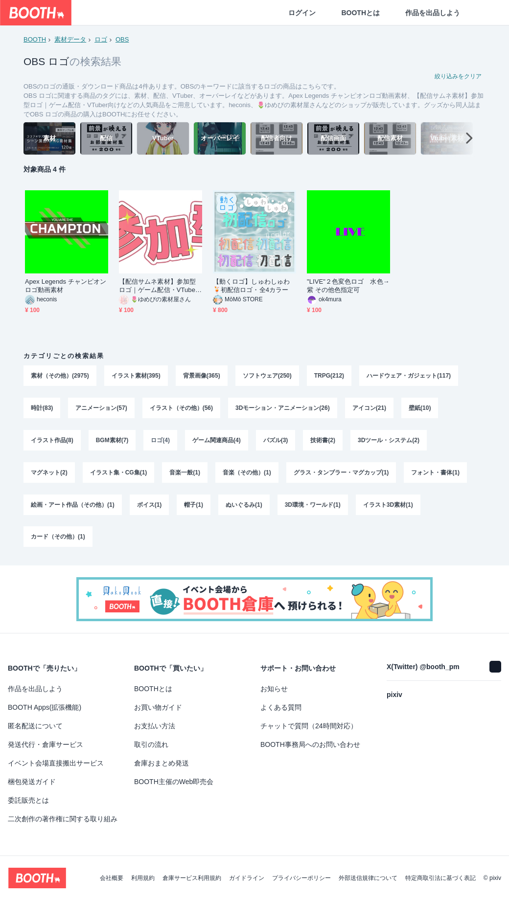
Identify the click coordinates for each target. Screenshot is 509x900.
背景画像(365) (201, 375)
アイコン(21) (369, 408)
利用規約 (143, 878)
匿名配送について (35, 726)
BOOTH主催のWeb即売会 (173, 782)
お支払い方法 (154, 726)
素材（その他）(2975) (60, 375)
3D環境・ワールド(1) (313, 504)
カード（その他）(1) (58, 537)
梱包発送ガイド (32, 782)
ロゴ (100, 39)
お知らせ (274, 689)
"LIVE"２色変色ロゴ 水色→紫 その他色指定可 (348, 285)
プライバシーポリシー (301, 878)
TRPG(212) (329, 375)
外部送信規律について (368, 878)
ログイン (302, 12)
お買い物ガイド (158, 707)
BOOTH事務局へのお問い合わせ (310, 744)
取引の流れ (151, 744)
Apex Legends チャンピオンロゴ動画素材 (65, 285)
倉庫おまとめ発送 (161, 763)
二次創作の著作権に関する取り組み (62, 819)
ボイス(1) (149, 504)
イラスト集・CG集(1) (118, 472)
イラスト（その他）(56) (181, 408)
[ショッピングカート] (485, 12)
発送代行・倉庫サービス (45, 744)
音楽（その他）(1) (247, 472)
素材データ (70, 39)
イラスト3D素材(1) (388, 504)
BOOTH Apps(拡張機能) (44, 707)
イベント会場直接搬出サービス (56, 763)
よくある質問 (280, 707)
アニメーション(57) (101, 408)
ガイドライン (246, 878)
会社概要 (111, 878)
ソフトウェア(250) (267, 375)
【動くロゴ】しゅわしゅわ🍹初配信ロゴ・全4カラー (251, 285)
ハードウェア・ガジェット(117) (409, 375)
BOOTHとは (360, 12)
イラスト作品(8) (52, 440)
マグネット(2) (49, 472)
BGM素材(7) (112, 440)
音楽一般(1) (184, 472)
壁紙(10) (420, 408)
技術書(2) (322, 440)
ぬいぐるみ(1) (244, 504)
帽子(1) (193, 504)
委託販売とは (28, 800)
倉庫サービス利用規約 (191, 878)
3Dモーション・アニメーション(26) (282, 408)
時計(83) (42, 408)
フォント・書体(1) (435, 472)
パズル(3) (275, 440)
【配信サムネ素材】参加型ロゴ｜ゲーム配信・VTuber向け (158, 286)
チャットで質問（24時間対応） (308, 726)
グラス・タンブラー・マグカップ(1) (341, 472)
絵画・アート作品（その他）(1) (73, 504)
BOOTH (34, 39)
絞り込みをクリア (458, 76)
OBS (122, 39)
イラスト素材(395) (136, 375)
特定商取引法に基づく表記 (440, 878)
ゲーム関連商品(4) (216, 440)
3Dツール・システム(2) (388, 440)
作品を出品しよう (432, 12)
